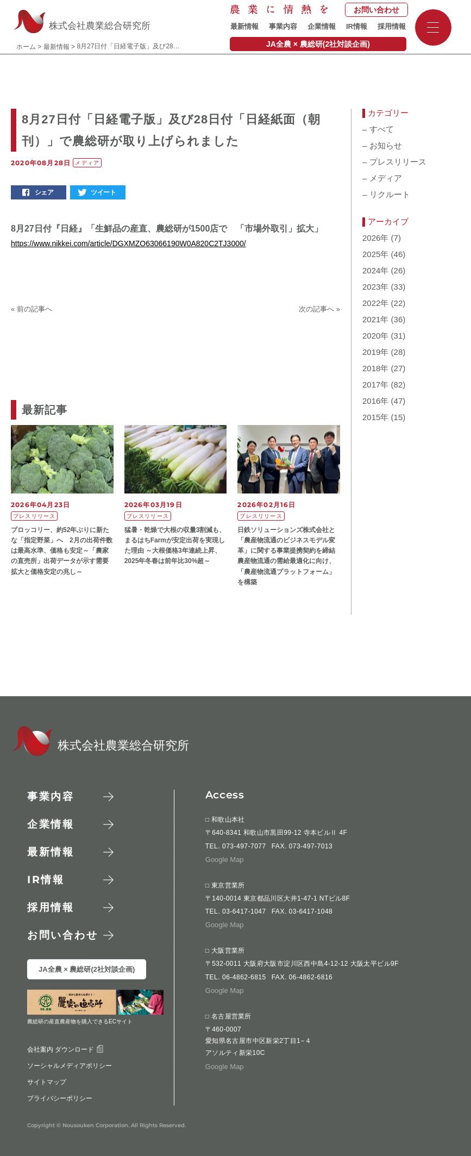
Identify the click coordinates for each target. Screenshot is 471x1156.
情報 (46, 879)
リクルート (386, 194)
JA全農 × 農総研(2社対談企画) (318, 44)
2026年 (375, 238)
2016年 (375, 401)
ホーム (26, 47)
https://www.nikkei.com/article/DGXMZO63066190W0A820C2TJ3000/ (128, 243)
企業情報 (321, 26)
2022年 (375, 303)
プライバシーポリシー (59, 1098)
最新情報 (244, 26)
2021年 (375, 319)
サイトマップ (46, 1082)
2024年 (375, 270)
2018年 (375, 368)
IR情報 (356, 26)
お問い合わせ (376, 9)
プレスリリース (394, 162)
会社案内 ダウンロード (65, 1049)
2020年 (375, 336)
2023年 (375, 287)
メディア (382, 178)
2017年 (375, 384)
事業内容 (283, 26)
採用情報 (392, 26)
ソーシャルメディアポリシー (69, 1066)
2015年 (375, 417)
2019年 (375, 352)
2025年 (375, 254)
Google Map (224, 859)
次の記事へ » (319, 309)
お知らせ (382, 145)
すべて (378, 129)
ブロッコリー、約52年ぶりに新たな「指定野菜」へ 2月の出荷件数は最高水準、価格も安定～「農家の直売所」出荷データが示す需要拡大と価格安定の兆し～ (61, 551)
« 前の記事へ (31, 309)
